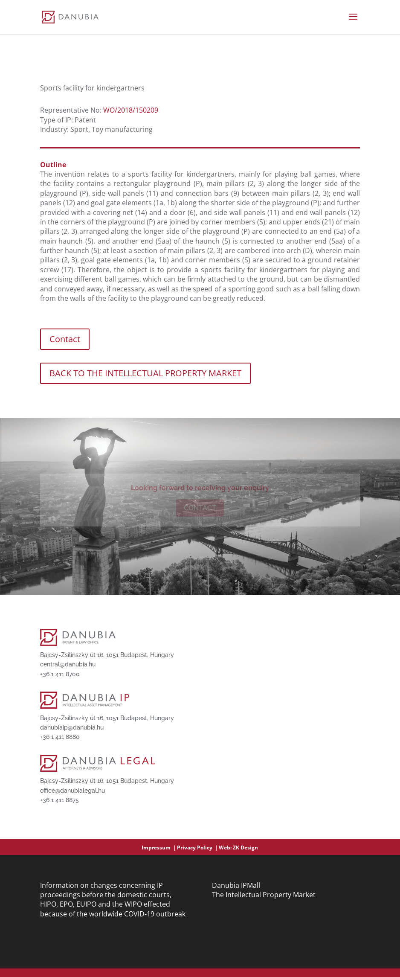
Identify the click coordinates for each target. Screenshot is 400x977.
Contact (64, 339)
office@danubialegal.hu (72, 790)
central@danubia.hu (68, 664)
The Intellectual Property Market (264, 894)
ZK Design (245, 847)
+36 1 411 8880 (60, 736)
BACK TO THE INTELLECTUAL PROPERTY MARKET (145, 373)
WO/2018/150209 (130, 110)
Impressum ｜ (159, 847)
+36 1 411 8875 (59, 800)
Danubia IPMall (236, 885)
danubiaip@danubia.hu (72, 727)
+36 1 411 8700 (60, 674)
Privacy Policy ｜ (198, 847)
